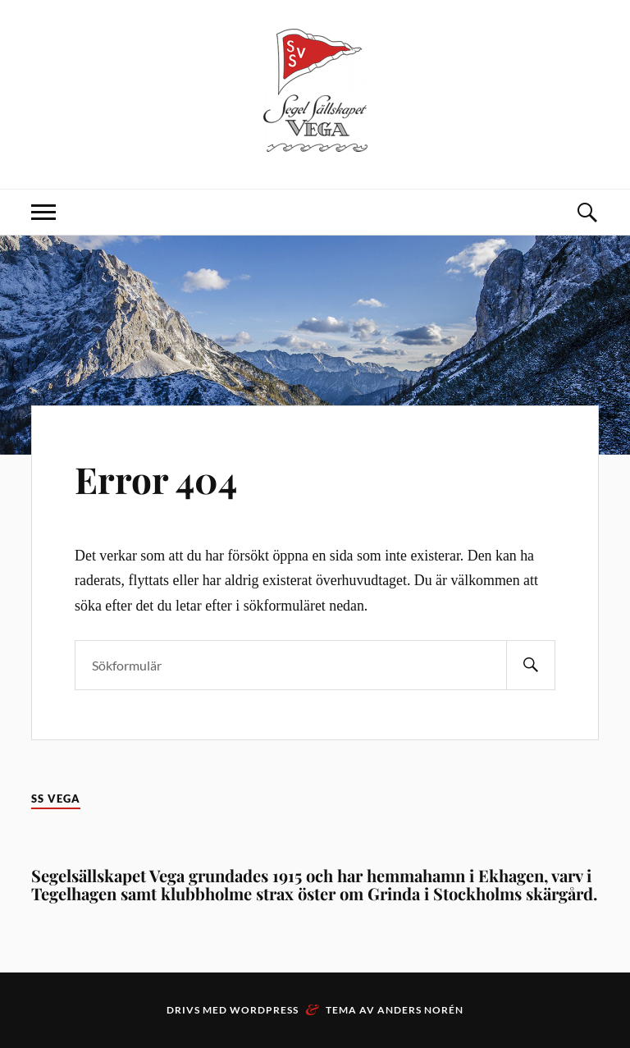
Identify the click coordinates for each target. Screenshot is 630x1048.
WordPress (264, 1010)
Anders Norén (420, 1010)
